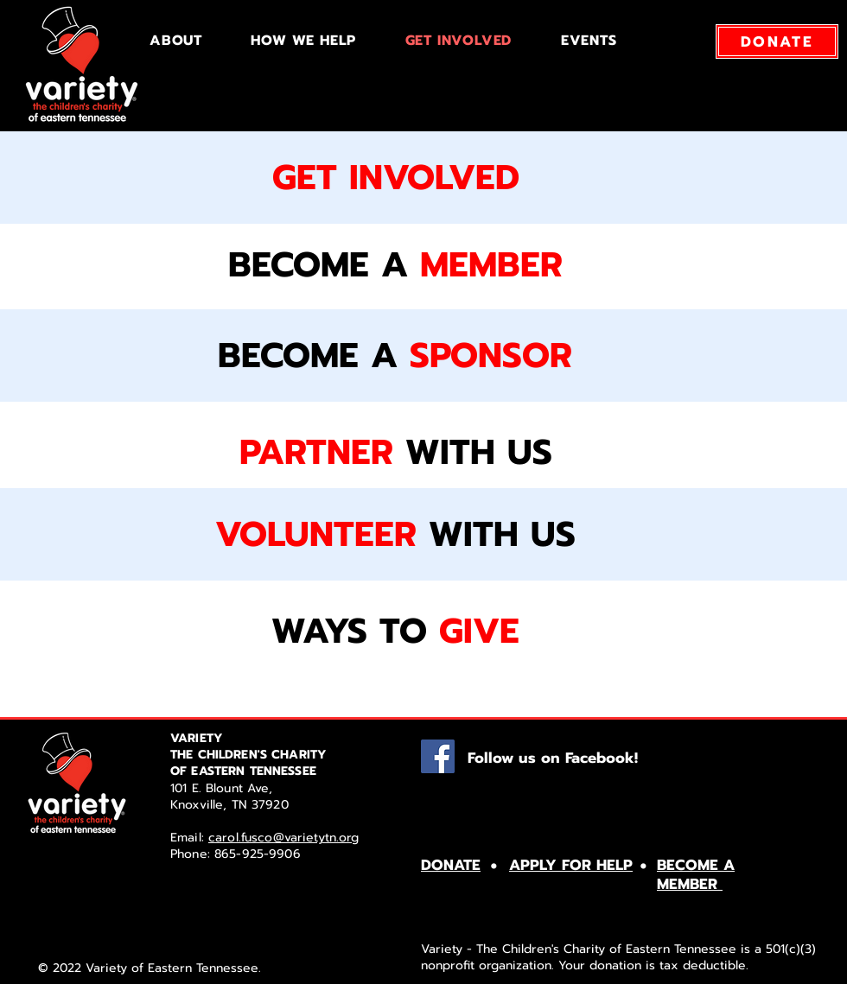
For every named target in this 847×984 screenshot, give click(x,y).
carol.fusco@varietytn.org (284, 837)
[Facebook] (438, 756)
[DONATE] (777, 41)
